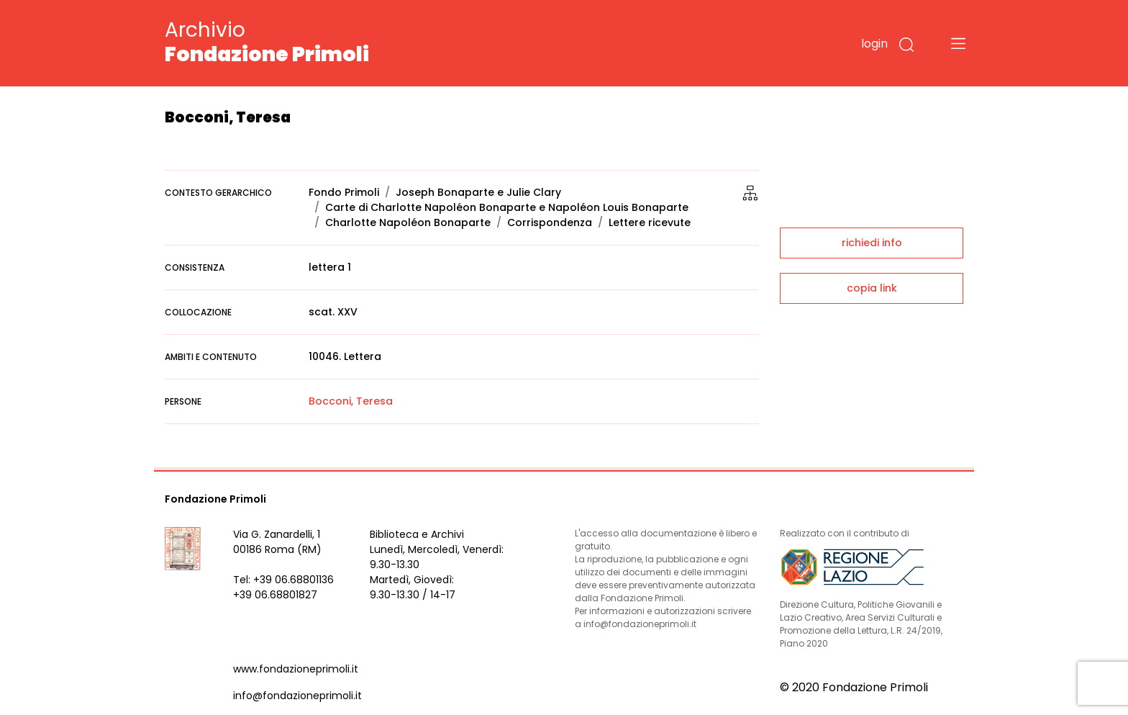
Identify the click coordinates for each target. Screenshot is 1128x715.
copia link (872, 288)
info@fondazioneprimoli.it (297, 695)
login (874, 43)
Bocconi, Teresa (351, 401)
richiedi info (872, 242)
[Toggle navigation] (958, 43)
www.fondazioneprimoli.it (295, 669)
